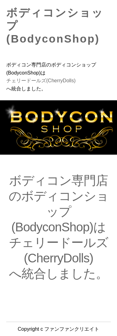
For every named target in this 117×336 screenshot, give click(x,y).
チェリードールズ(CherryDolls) (41, 80)
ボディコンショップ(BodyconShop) (55, 26)
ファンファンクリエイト (71, 329)
